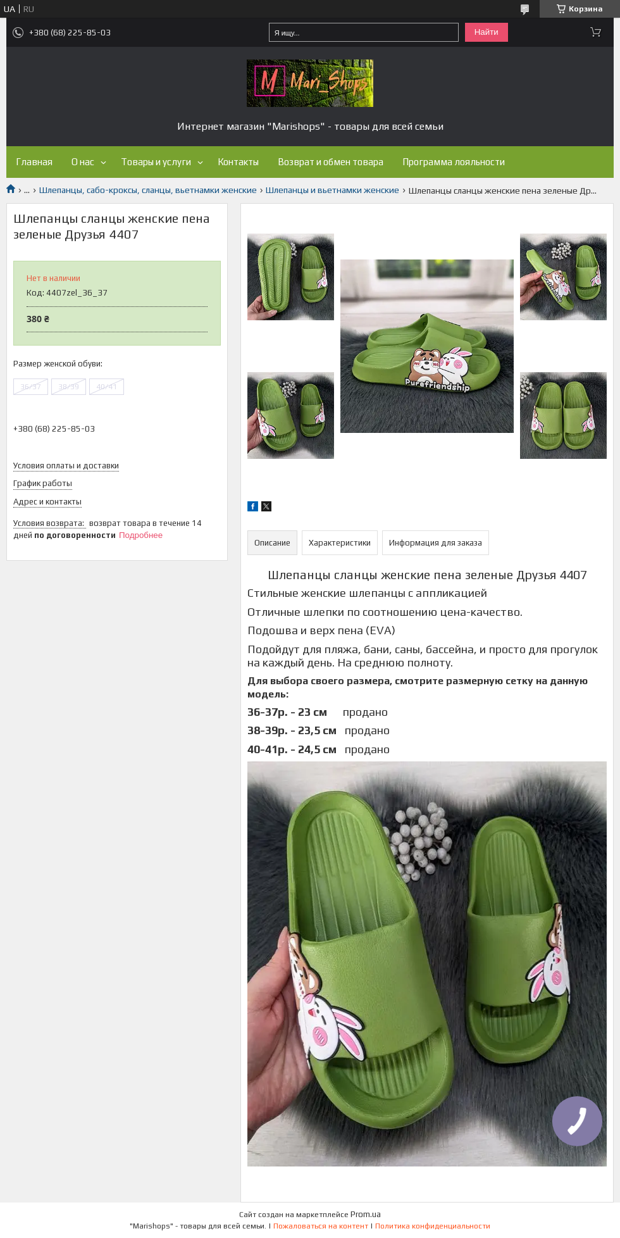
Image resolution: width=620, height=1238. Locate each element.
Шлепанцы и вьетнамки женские (332, 190)
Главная (34, 161)
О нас (82, 161)
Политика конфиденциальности (432, 1226)
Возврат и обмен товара (330, 161)
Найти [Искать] (486, 32)
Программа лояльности (453, 161)
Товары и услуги (156, 161)
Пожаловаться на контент (320, 1226)
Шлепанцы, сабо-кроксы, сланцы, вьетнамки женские (148, 190)
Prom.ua (365, 1214)
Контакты (238, 161)
